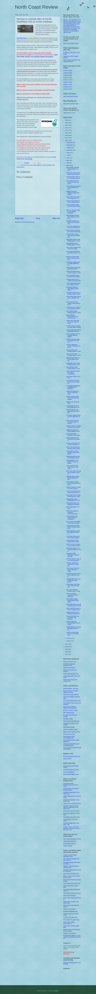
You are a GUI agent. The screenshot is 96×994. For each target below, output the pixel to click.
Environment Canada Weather (71, 721)
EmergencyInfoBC (68, 718)
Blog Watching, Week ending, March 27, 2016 (73, 244)
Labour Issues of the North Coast (72, 803)
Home (38, 218)
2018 (66, 135)
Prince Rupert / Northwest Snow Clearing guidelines (71, 60)
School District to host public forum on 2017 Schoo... (72, 467)
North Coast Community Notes (71, 811)
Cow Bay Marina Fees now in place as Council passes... (73, 580)
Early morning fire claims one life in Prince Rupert (73, 276)
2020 (66, 130)
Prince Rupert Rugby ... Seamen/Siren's (69, 922)
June (68, 157)
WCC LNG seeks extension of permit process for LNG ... (73, 188)
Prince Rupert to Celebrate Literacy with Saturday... (73, 522)
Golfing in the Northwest (69, 933)
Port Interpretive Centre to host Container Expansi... (73, 177)
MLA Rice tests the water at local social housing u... (73, 559)
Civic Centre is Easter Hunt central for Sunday (73, 248)
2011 (66, 654)
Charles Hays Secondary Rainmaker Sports (69, 855)
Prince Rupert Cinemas (69, 843)
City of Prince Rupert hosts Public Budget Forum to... (73, 491)
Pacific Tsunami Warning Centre (71, 731)
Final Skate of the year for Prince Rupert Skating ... (73, 537)
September (70, 150)
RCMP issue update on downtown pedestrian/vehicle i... (72, 512)
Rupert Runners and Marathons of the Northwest (71, 930)
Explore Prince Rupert (69, 667)
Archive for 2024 (67, 70)
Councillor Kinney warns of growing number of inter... (73, 293)
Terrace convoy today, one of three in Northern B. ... (73, 443)
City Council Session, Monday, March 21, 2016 (73, 350)
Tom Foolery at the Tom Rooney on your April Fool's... (72, 182)
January (69, 641)
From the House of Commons (71, 769)
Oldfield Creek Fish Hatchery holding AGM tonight (72, 193)
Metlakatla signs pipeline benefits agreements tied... (72, 478)
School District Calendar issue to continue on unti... (72, 169)
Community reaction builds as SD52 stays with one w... (73, 417)
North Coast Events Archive (70, 96)
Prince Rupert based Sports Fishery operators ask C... (73, 298)
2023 (66, 122)
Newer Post (19, 218)
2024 (66, 120)
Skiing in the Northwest (69, 909)
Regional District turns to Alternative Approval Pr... (73, 613)
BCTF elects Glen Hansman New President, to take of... (73, 472)
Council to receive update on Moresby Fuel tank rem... (73, 341)
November (69, 145)
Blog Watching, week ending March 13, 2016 (73, 499)
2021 (66, 127)
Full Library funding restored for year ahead (73, 434)
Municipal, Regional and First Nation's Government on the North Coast (71, 807)
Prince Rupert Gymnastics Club (71, 883)
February (69, 638)
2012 (66, 651)
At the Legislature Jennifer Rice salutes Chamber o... (73, 532)
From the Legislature (68, 772)
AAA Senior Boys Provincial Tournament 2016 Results (73, 605)
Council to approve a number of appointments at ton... (73, 346)
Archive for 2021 (67, 77)
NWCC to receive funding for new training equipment (73, 211)
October (69, 147)
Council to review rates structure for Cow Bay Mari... (72, 634)
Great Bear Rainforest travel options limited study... (72, 289)
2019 (66, 132)
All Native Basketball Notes (70, 911)
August (69, 152)
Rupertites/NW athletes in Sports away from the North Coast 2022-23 (72, 937)
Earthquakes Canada (68, 727)
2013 (66, 649)
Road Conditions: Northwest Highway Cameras (70, 691)
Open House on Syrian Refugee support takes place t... (72, 452)
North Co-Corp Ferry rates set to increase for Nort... (73, 545)
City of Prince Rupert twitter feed (71, 700)
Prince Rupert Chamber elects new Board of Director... (72, 422)
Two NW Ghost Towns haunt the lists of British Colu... (73, 235)
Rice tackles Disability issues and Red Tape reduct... (72, 600)
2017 (66, 138)
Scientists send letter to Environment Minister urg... (72, 564)
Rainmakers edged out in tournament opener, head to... (73, 549)
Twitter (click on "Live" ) (69, 112)
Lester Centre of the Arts (69, 841)
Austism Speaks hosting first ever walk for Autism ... (73, 206)
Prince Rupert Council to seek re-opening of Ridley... (72, 570)
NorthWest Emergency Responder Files (69, 664)
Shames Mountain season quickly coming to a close (73, 272)
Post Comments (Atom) (28, 222)
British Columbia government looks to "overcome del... (72, 317)
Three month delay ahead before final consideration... (73, 372)
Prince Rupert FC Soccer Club (71, 919)
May (68, 160)
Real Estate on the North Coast (71, 817)
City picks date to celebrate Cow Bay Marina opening (73, 326)
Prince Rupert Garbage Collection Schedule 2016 (70, 707)
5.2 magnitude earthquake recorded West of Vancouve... (73, 387)
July (68, 155)
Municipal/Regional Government (71, 756)
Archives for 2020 (68, 79)
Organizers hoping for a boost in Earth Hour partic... (72, 393)
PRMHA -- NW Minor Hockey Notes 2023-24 (71, 867)
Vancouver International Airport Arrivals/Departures (71, 744)
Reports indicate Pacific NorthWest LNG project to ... (73, 439)
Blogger (56, 990)
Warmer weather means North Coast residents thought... (72, 398)
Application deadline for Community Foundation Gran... (73, 222)
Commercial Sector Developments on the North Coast (70, 785)
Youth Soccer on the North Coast (72, 893)
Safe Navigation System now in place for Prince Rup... (73, 217)
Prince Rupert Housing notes (70, 673)
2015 (66, 644)
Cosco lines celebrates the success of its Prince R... (73, 227)
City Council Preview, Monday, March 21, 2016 (73, 354)
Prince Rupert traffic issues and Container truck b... (73, 284)
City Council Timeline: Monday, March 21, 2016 (73, 312)
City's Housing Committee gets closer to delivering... (73, 231)
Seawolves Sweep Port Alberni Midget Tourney (73, 430)
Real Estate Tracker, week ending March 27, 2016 (73, 240)
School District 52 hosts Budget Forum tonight (72, 541)
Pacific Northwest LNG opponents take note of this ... (73, 411)
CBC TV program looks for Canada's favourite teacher (73, 335)
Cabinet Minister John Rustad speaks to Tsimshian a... (72, 518)
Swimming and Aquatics (69, 895)
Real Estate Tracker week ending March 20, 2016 (73, 364)
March (68, 165)
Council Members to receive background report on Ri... (73, 628)
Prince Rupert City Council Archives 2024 (70, 680)
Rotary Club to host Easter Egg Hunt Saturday (73, 268)
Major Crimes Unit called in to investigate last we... (73, 197)
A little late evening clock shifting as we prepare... (73, 503)
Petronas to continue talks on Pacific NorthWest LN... (73, 263)
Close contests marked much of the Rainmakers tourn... (73, 483)
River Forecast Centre (69, 734)
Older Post (56, 218)
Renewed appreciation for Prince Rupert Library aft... (73, 359)
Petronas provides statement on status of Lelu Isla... (72, 555)
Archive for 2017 (67, 86)
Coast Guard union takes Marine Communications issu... (73, 527)
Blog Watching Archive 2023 (70, 103)
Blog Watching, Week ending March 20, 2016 (73, 367)
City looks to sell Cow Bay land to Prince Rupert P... (73, 173)
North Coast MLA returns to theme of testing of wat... (73, 609)
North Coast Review (36, 7)
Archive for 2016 (67, 89)
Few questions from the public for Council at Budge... (72, 462)
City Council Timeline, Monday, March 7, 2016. (73, 590)
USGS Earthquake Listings (70, 729)
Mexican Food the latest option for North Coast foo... (72, 258)
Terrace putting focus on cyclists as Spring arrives (73, 280)
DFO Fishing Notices (68, 712)
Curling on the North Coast (70, 917)
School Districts (67, 758)
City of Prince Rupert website (71, 694)
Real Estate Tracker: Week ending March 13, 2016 (73, 495)
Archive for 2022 (67, 75)
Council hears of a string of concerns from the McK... (73, 308)
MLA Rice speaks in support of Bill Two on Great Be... (73, 426)
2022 (66, 125)
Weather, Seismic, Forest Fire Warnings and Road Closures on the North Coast (71, 828)
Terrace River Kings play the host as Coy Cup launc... (72, 322)
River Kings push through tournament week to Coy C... (73, 253)
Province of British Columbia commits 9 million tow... (72, 595)
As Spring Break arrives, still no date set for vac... (73, 406)
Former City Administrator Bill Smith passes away (73, 447)
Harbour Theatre (67, 846)
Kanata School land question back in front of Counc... (73, 623)
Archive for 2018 (67, 84)
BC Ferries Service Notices (70, 710)
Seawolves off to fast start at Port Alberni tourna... (73, 457)
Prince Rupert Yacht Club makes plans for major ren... (73, 586)
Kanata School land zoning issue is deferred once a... (73, 575)
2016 (66, 140)
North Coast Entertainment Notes (72, 839)
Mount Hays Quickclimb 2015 (71, 873)
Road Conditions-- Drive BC (70, 688)
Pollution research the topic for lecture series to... (73, 488)
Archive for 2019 (67, 82)
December (69, 142)
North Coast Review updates (70, 43)
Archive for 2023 (67, 73)
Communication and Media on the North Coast (71, 789)
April (68, 162)
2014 (66, 646)
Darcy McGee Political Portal (70, 774)
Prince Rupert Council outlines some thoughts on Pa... (73, 303)
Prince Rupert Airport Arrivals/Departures (68, 737)
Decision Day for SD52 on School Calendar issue (73, 201)
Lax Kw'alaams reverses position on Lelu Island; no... (73, 382)
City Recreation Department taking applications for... (73, 330)
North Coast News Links (69, 661)
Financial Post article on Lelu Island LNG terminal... (72, 618)
